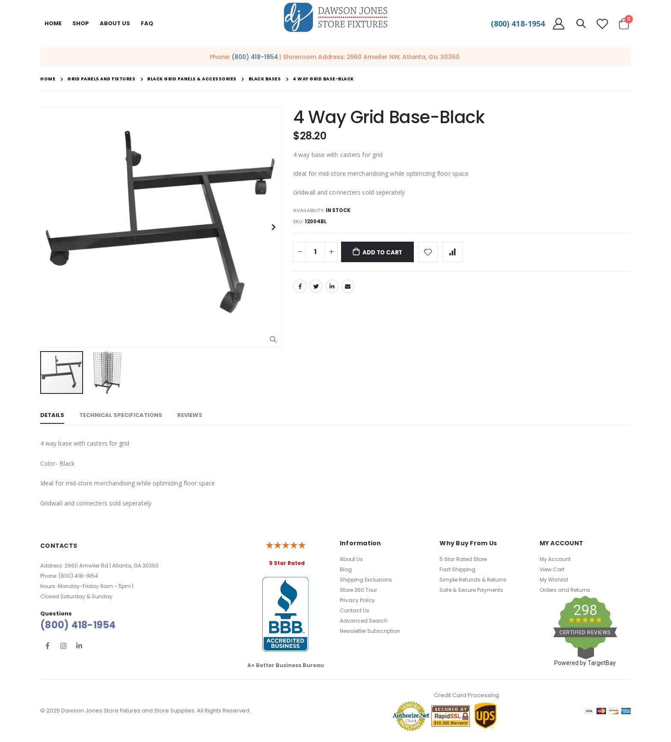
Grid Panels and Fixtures (101, 79)
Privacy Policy (357, 600)
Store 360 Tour (358, 590)
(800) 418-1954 (518, 23)
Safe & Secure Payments (471, 590)
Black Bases (265, 79)
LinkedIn (332, 288)
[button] (273, 339)
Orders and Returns (565, 590)
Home (53, 23)
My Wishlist (554, 579)
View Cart (552, 569)
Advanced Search (364, 620)
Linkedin (79, 645)
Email (348, 288)
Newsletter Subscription (370, 631)
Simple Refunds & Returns (473, 579)
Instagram (63, 645)
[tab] (52, 416)
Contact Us (354, 610)
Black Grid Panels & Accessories (192, 79)
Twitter (316, 288)
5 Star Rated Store (463, 559)
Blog (346, 569)
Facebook (300, 288)
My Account (555, 559)
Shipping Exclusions (366, 579)
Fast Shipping (457, 569)
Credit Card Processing (466, 695)
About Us (351, 559)
